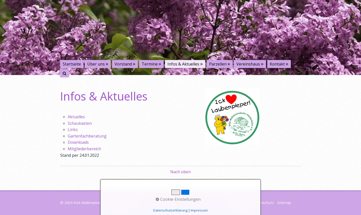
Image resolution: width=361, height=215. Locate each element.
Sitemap (284, 202)
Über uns (96, 64)
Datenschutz (263, 202)
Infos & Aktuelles (183, 64)
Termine (150, 64)
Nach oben (180, 171)
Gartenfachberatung (87, 136)
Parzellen (218, 64)
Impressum (240, 202)
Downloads (78, 142)
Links (73, 129)
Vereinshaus (248, 64)
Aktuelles (76, 117)
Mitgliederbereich (84, 149)
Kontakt (277, 64)
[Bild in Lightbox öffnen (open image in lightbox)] (232, 116)
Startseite (72, 64)
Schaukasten (80, 123)
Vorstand (123, 64)
